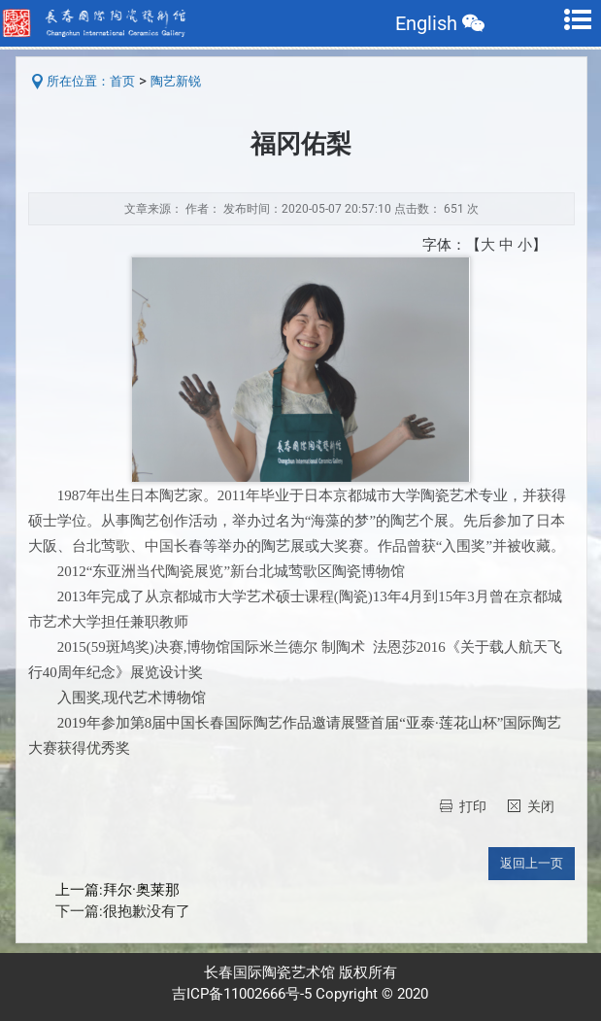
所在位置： (78, 81)
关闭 (540, 806)
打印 (472, 806)
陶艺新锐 (175, 81)
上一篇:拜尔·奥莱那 (117, 890)
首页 (122, 81)
